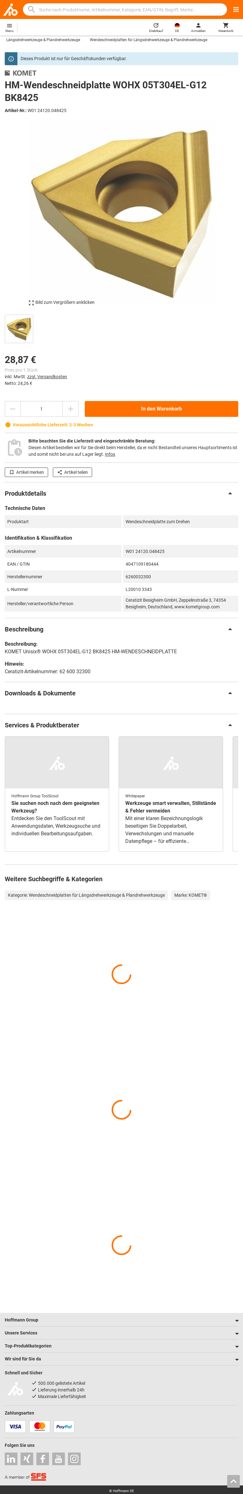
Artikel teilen (72, 472)
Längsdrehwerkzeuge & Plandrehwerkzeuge (43, 40)
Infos (110, 454)
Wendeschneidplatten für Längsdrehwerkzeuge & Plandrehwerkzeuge (148, 40)
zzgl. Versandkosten (47, 376)
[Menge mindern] (13, 409)
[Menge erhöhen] (70, 409)
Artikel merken (26, 472)
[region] (121, 328)
